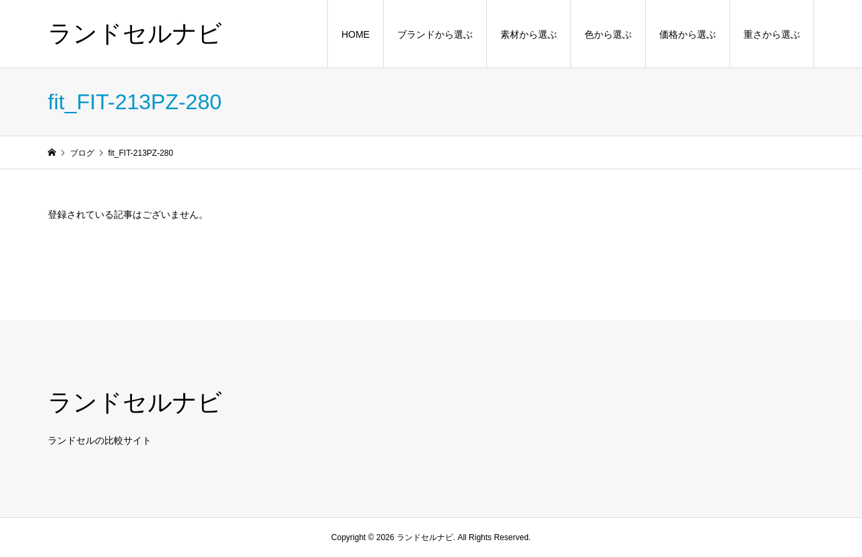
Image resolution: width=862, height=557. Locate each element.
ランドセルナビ (135, 33)
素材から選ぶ (528, 34)
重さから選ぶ (771, 34)
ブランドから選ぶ (435, 34)
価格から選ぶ (687, 34)
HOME (355, 34)
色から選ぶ (608, 34)
